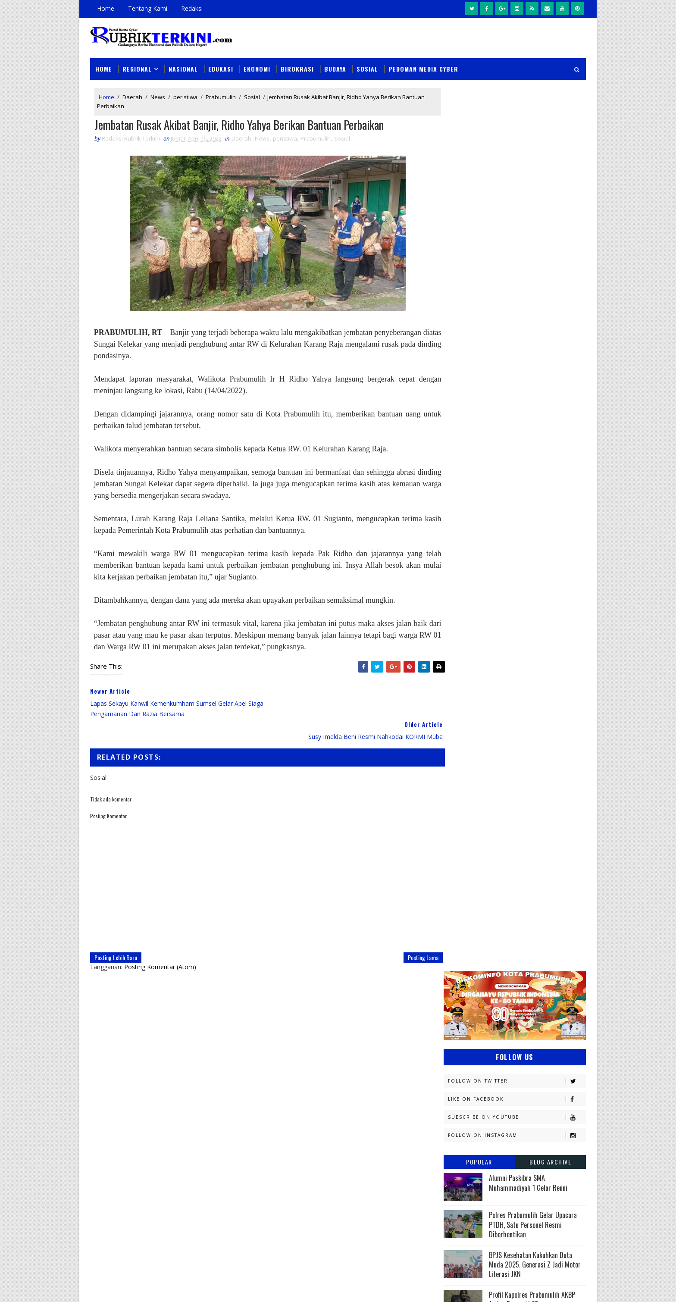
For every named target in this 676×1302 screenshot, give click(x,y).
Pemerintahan (523, 923)
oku (453, 983)
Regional (137, 65)
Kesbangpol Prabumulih (481, 817)
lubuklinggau (468, 968)
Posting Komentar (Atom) (160, 942)
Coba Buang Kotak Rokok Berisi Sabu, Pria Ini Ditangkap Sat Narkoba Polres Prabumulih (398, 1126)
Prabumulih (221, 94)
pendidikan (463, 998)
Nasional (183, 65)
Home (105, 8)
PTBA (508, 893)
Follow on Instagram (516, 249)
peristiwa (185, 94)
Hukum (457, 757)
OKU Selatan (543, 878)
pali (540, 983)
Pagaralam (463, 908)
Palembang (518, 908)
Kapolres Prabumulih (478, 772)
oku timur (496, 983)
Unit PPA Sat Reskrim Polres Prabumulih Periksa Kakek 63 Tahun (419, 1081)
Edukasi (220, 65)
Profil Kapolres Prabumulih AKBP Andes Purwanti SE (532, 413)
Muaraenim (464, 848)
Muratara (520, 848)
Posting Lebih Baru (115, 932)
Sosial (367, 65)
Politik (457, 938)
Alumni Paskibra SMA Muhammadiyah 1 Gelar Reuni (528, 296)
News (157, 94)
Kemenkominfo (468, 802)
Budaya (335, 65)
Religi (456, 953)
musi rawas (530, 968)
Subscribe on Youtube (516, 231)
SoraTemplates (133, 1286)
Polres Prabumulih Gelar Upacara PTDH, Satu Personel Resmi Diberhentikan (533, 338)
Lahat (515, 832)
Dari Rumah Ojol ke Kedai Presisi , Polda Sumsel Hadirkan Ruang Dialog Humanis (397, 1175)
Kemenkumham (532, 802)
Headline (524, 742)
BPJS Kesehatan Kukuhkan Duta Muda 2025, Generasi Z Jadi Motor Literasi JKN (535, 378)
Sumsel (547, 953)
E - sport (460, 727)
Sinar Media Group (209, 1286)
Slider (236, 1085)
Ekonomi (257, 65)
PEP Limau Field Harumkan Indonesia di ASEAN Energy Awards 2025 (537, 450)
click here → (130, 1180)
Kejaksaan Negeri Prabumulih (489, 787)
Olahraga (462, 893)
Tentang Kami (147, 8)
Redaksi (192, 8)
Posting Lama (405, 932)
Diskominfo (513, 712)
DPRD (550, 697)
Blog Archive (550, 275)
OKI (498, 878)
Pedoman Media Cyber (423, 65)
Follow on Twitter (516, 194)
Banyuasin (462, 697)
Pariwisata (463, 923)
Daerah (132, 94)
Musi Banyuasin (470, 863)
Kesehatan (462, 832)
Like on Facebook (516, 213)
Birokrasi (297, 65)
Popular (479, 275)
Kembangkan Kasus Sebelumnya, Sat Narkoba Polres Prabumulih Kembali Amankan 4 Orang (394, 1225)
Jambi (504, 757)
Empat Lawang (468, 742)
